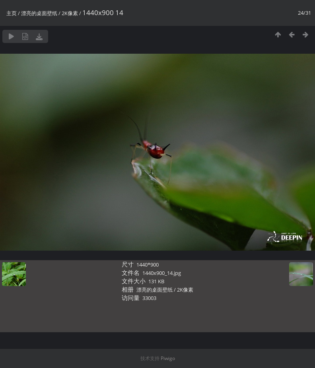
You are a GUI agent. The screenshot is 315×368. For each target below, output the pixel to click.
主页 (11, 13)
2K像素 (70, 13)
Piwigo (168, 358)
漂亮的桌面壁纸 (39, 13)
